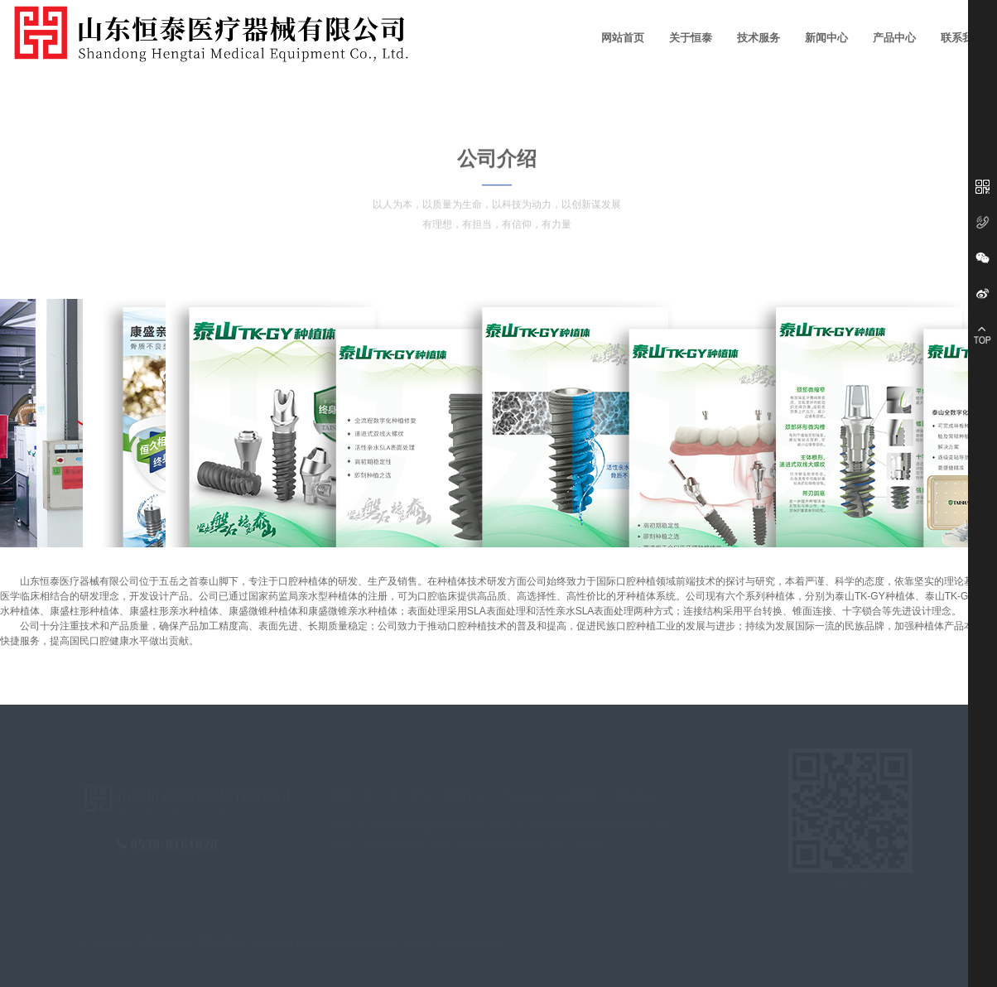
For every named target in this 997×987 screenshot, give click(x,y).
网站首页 (622, 37)
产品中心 (894, 37)
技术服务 (758, 37)
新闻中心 (826, 37)
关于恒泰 (690, 37)
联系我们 (962, 37)
